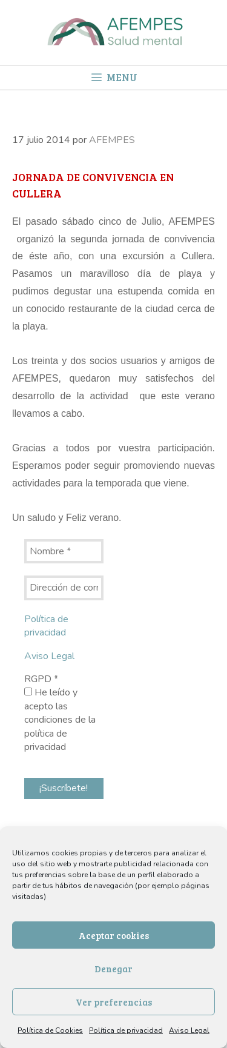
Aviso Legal (189, 1030)
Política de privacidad (126, 1030)
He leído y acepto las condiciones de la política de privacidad (60, 720)
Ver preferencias (114, 1002)
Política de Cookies (50, 1030)
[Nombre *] (64, 551)
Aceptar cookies (114, 935)
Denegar (113, 969)
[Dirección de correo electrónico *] (64, 587)
